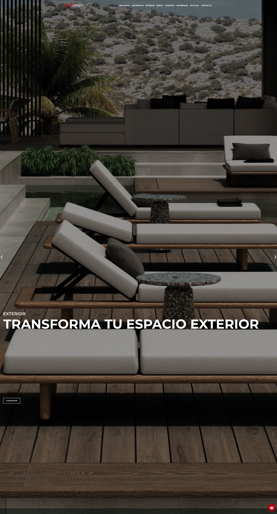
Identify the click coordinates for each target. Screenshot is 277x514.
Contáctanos (11, 401)
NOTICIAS (194, 6)
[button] (2, 257)
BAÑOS (160, 6)
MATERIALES (182, 6)
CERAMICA (170, 6)
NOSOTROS (124, 6)
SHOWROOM (137, 6)
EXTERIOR (150, 6)
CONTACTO (206, 6)
